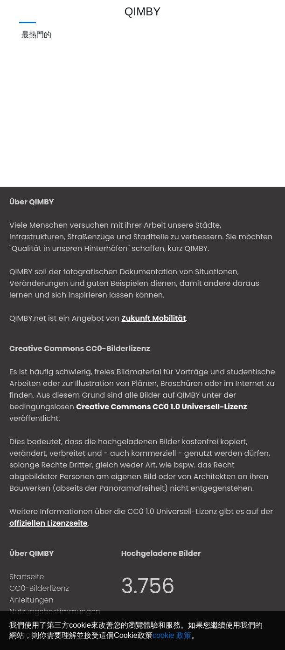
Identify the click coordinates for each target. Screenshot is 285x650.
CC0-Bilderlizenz (39, 588)
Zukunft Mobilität (153, 318)
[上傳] (257, 11)
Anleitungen (31, 600)
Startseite (26, 576)
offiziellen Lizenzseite (48, 523)
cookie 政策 (172, 635)
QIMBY (142, 11)
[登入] (274, 11)
